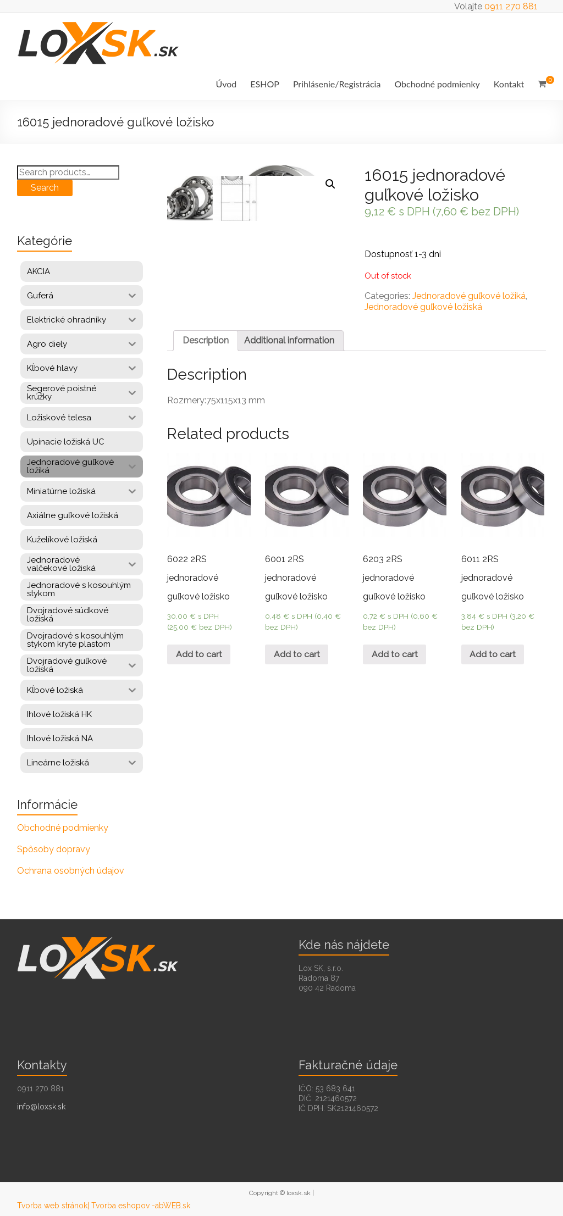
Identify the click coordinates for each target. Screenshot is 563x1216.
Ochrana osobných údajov (70, 870)
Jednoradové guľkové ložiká (469, 296)
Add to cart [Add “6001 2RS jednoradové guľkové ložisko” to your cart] (297, 676)
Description (206, 362)
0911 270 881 (511, 6)
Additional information (289, 362)
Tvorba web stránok (52, 1205)
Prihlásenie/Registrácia (336, 84)
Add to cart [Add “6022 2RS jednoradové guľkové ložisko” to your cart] (199, 676)
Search (45, 187)
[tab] (205, 362)
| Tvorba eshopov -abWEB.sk (138, 1205)
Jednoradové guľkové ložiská (423, 307)
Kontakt (509, 84)
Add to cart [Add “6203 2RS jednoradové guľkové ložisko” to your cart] (395, 676)
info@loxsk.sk (41, 1106)
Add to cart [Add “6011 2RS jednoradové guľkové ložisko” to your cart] (493, 676)
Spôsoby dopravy (53, 849)
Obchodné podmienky (436, 84)
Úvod (226, 84)
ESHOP (264, 84)
